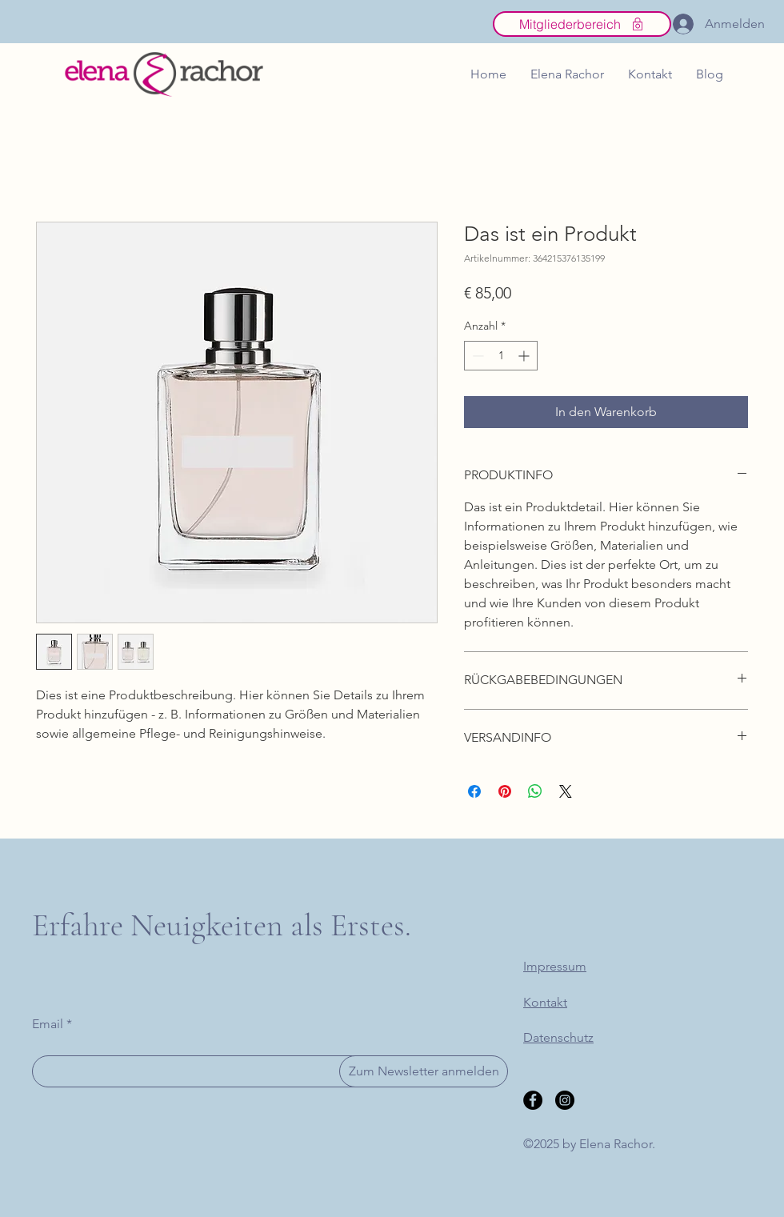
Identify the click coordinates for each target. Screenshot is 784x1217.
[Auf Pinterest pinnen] (504, 791)
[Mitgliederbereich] (582, 24)
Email (47, 1024)
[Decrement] (476, 356)
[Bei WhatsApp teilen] (535, 791)
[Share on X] (565, 791)
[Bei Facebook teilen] (474, 791)
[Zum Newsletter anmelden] (423, 1071)
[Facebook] (532, 1100)
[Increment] (525, 356)
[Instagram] (564, 1100)
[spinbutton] (500, 356)
